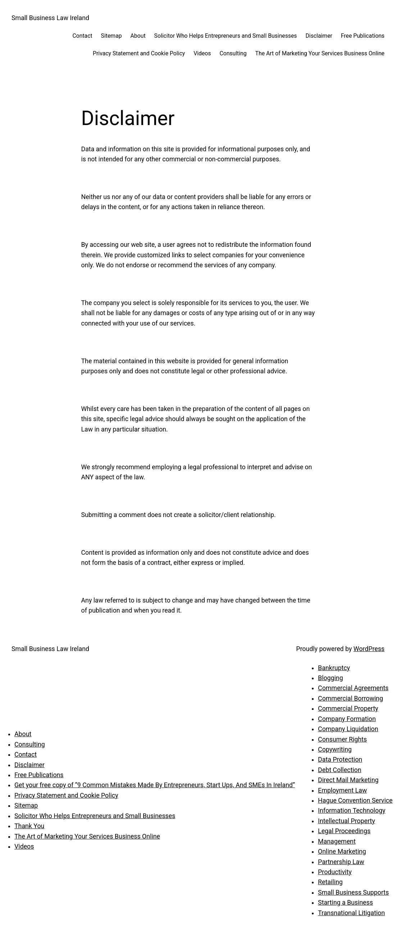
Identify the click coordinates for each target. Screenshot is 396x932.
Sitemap (26, 805)
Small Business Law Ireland (50, 18)
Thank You (29, 826)
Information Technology (351, 810)
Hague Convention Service (355, 800)
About (22, 734)
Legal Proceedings (344, 831)
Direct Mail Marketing (348, 780)
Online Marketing (342, 851)
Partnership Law (341, 862)
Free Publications (39, 775)
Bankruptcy (334, 668)
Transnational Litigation (351, 913)
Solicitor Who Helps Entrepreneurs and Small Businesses (94, 816)
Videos (24, 846)
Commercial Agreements (353, 688)
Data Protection (340, 759)
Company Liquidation (348, 729)
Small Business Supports (353, 892)
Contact (25, 754)
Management (337, 841)
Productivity (335, 872)
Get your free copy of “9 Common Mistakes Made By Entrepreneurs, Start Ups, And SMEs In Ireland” (154, 785)
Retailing (330, 882)
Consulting (29, 744)
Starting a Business (345, 902)
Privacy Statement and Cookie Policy (66, 795)
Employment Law (342, 790)
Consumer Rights (342, 739)
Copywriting (335, 749)
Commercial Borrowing (350, 698)
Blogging (330, 678)
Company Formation (347, 719)
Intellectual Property (346, 821)
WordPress (369, 648)
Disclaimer (29, 765)
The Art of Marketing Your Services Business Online (87, 836)
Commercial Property (348, 708)
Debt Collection (339, 770)
